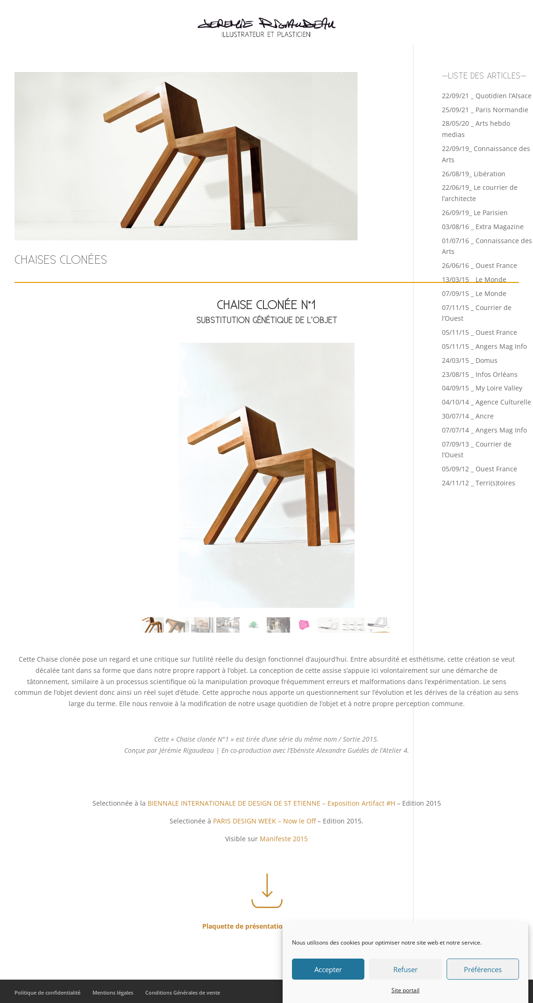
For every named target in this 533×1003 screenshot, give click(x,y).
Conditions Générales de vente (182, 992)
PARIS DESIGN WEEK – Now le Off (264, 820)
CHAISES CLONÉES (60, 260)
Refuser (405, 971)
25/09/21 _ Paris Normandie (485, 109)
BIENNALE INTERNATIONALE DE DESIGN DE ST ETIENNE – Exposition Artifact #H (271, 803)
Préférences (483, 971)
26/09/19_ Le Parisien (475, 212)
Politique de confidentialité (47, 992)
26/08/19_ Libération (473, 173)
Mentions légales (112, 992)
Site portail (405, 992)
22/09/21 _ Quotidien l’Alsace (487, 95)
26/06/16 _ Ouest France (479, 265)
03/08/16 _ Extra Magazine (483, 226)
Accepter (328, 971)
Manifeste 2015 (284, 838)
